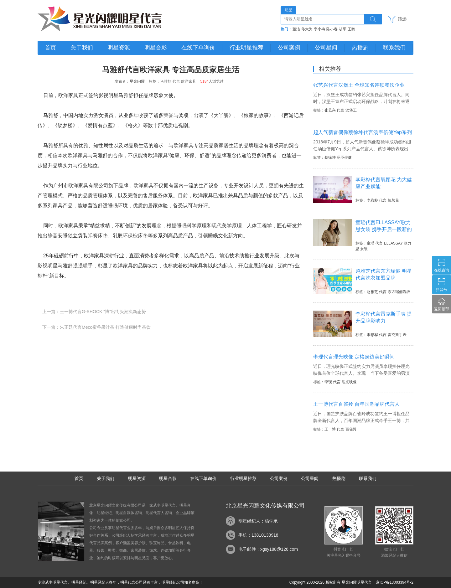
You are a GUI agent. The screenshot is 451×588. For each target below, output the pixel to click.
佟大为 (307, 29)
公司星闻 (326, 47)
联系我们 (394, 47)
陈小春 (332, 29)
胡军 (342, 29)
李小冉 (319, 29)
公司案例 (289, 47)
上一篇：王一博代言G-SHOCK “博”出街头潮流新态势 (94, 311)
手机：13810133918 (258, 535)
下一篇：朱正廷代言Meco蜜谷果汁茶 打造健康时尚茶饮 (96, 327)
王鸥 (351, 29)
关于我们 (81, 47)
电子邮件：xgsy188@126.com (268, 549)
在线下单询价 (198, 47)
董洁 (296, 29)
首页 (50, 47)
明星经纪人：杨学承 (258, 521)
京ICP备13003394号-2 (394, 582)
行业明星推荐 (246, 47)
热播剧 (360, 47)
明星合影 (155, 47)
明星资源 (118, 47)
